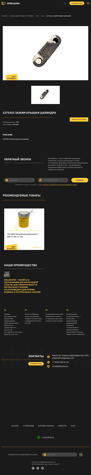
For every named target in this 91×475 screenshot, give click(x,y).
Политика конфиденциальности (43, 462)
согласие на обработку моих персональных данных (59, 185)
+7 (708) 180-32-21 (60, 362)
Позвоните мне (77, 3)
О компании (28, 426)
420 (43, 16)
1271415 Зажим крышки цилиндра (59, 16)
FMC (37, 16)
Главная (4, 16)
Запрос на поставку (79, 119)
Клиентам (62, 426)
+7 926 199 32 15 (48, 438)
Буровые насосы (46, 426)
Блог (73, 426)
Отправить (80, 180)
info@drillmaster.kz (60, 366)
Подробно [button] (35, 247)
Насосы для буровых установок (22, 16)
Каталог (14, 426)
